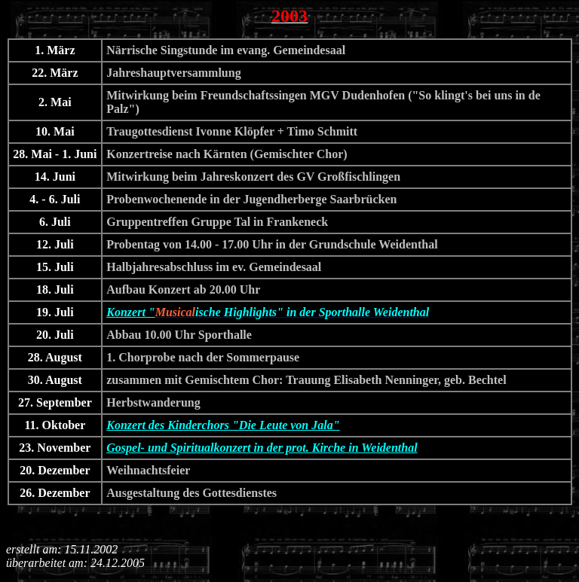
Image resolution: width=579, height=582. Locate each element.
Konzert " (130, 312)
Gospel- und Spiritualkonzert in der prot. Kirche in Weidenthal (261, 447)
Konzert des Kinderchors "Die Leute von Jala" (222, 425)
